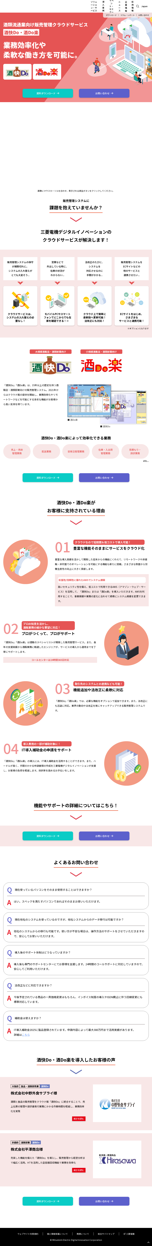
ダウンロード (111, 15)
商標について (83, 1234)
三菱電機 (130, 1234)
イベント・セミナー (111, 6)
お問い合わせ (143, 15)
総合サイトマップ (106, 1234)
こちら (26, 1035)
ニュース (119, 6)
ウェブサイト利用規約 (28, 1234)
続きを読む (79, 1118)
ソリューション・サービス (94, 6)
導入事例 (103, 6)
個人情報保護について (57, 1234)
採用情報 (133, 6)
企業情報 (126, 6)
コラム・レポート (127, 15)
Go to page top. (148, 1242)
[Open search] (137, 6)
